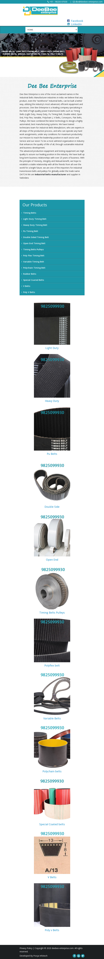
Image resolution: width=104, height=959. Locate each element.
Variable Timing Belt (32, 261)
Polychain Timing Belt (33, 267)
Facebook (75, 21)
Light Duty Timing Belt (33, 219)
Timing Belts (28, 212)
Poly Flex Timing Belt (32, 255)
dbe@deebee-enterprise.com (88, 1)
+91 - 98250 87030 (57, 1)
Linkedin (74, 24)
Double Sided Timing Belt (35, 237)
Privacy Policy (26, 948)
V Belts (25, 286)
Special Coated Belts (32, 280)
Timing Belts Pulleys (32, 249)
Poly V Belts (28, 292)
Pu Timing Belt (29, 231)
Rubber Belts (28, 273)
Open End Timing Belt (33, 243)
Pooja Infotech (40, 955)
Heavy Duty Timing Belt (34, 225)
